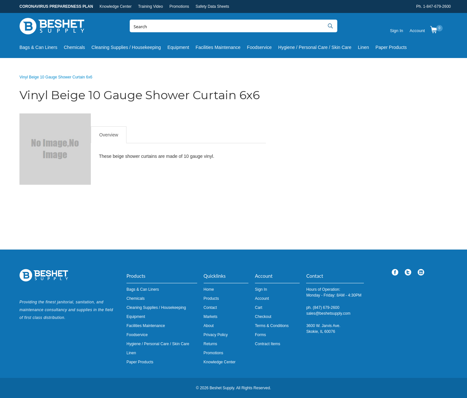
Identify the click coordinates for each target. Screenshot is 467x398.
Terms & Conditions (272, 325)
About (209, 325)
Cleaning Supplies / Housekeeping (126, 47)
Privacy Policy (216, 335)
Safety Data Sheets (212, 6)
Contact (210, 307)
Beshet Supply (51, 27)
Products (211, 298)
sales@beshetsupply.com (328, 313)
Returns (210, 344)
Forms (260, 335)
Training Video (150, 6)
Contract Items (267, 344)
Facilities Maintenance (218, 47)
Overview (108, 134)
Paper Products (391, 47)
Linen (363, 47)
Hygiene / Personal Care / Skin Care (315, 47)
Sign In (396, 30)
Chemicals (74, 47)
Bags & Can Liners (38, 47)
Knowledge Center (116, 6)
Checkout (263, 316)
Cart (258, 307)
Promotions (179, 6)
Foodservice (259, 47)
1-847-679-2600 (437, 6)
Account (417, 30)
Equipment (178, 47)
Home (209, 289)
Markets (211, 316)
